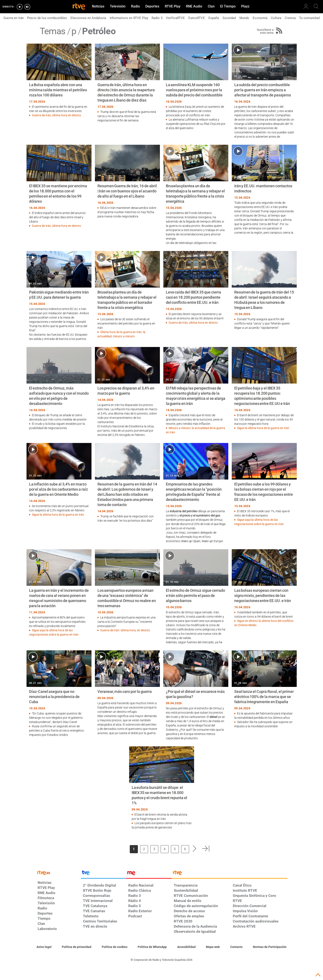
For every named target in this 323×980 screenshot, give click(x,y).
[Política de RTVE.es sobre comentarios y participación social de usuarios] (269, 947)
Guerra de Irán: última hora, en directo (125, 630)
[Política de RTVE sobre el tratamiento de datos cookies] (114, 947)
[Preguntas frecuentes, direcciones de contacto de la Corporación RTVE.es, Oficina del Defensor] (236, 947)
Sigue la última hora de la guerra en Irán (263, 428)
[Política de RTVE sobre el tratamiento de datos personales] (76, 947)
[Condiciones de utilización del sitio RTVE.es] (44, 947)
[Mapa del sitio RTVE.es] (213, 947)
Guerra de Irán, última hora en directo (56, 115)
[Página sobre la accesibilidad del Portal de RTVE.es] (186, 947)
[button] (194, 848)
